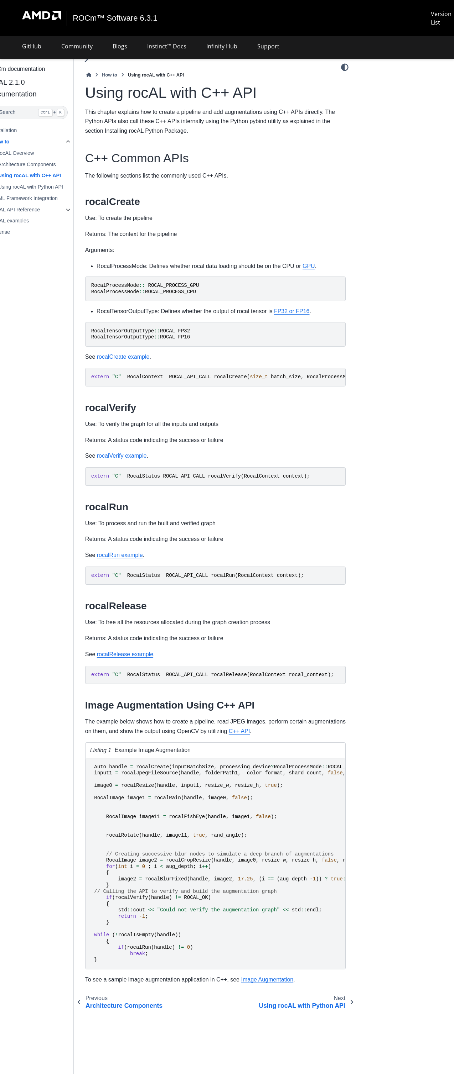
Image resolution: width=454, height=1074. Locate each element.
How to (17, 141)
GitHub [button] (31, 46)
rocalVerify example (139, 456)
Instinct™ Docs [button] (166, 46)
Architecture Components (44, 164)
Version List (441, 18)
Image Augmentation (284, 979)
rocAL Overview (33, 153)
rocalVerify (381, 103)
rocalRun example (137, 555)
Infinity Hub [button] (221, 46)
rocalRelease (384, 126)
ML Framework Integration (44, 198)
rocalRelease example (142, 654)
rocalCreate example (140, 356)
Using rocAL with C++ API (46, 175)
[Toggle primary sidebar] (103, 59)
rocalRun (379, 115)
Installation (21, 130)
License (18, 232)
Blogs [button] (120, 46)
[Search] (45, 112)
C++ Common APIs (386, 81)
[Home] (105, 75)
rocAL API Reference (33, 209)
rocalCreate (382, 92)
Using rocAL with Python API (47, 187)
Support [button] (268, 46)
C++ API (295, 731)
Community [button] (77, 46)
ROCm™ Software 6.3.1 (115, 18)
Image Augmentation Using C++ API (410, 138)
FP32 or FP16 (309, 311)
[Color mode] (344, 67)
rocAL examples (27, 220)
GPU (326, 266)
